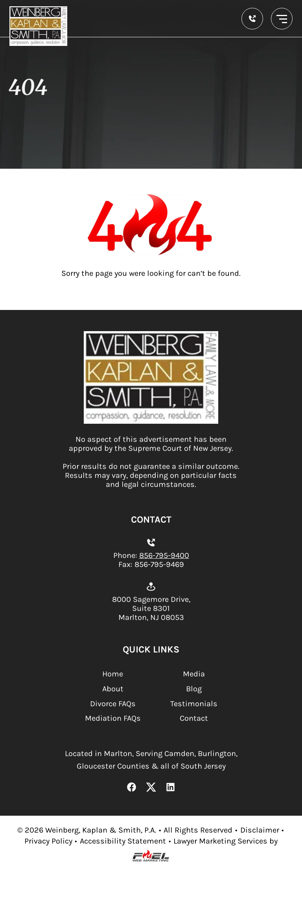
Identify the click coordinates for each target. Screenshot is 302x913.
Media (194, 673)
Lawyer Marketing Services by (225, 841)
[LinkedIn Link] (170, 788)
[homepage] (151, 421)
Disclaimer (259, 830)
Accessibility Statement (123, 841)
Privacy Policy (48, 841)
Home (112, 673)
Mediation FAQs (113, 718)
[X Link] (151, 788)
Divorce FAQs (113, 703)
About (112, 688)
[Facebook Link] (131, 788)
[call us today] (252, 18)
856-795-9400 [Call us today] (164, 555)
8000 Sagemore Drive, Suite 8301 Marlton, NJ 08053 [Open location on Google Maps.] (151, 608)
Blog (194, 688)
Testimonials (193, 703)
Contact (194, 718)
